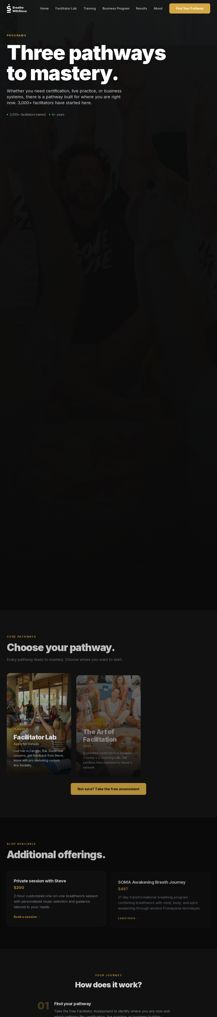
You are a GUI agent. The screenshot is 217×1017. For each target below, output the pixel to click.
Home (44, 8)
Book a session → (27, 921)
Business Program (116, 8)
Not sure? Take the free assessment (108, 794)
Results (141, 8)
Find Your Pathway (189, 8)
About (158, 8)
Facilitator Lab (66, 8)
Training (89, 8)
